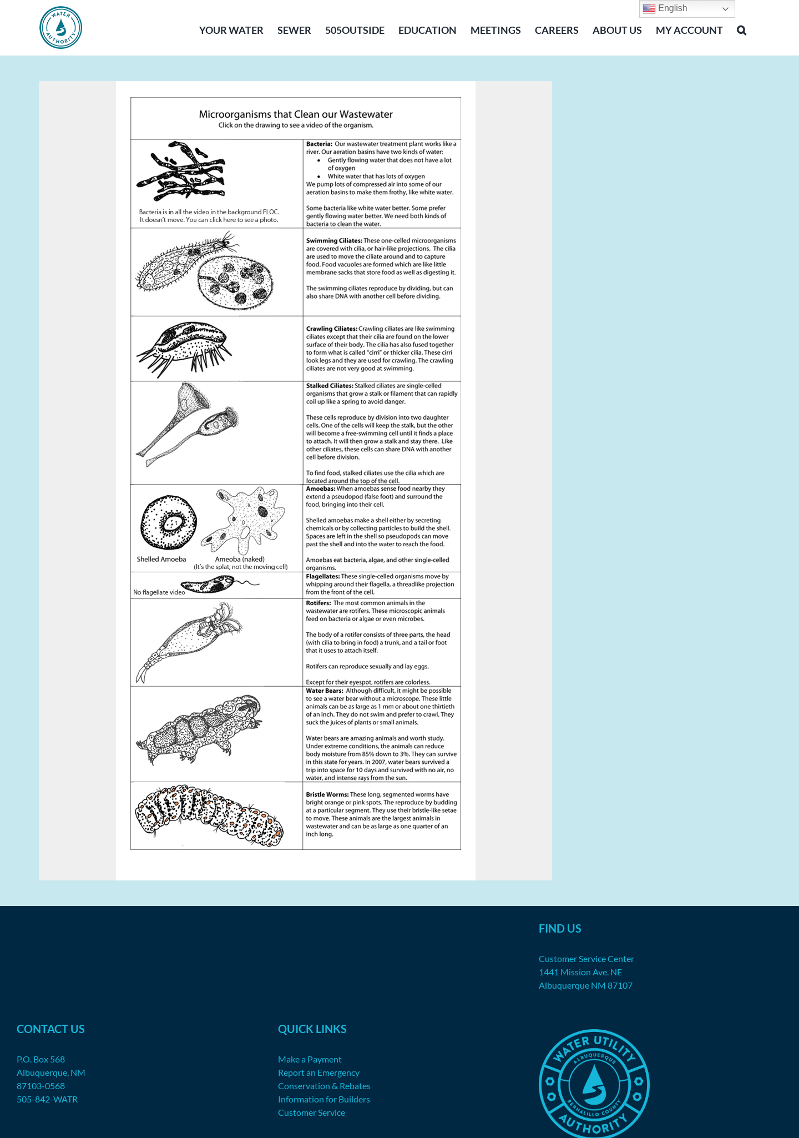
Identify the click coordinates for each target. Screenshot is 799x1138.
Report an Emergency (319, 1072)
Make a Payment (310, 1059)
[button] (741, 29)
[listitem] (212, 174)
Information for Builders (324, 1099)
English (665, 9)
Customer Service (311, 1112)
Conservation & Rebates (324, 1085)
